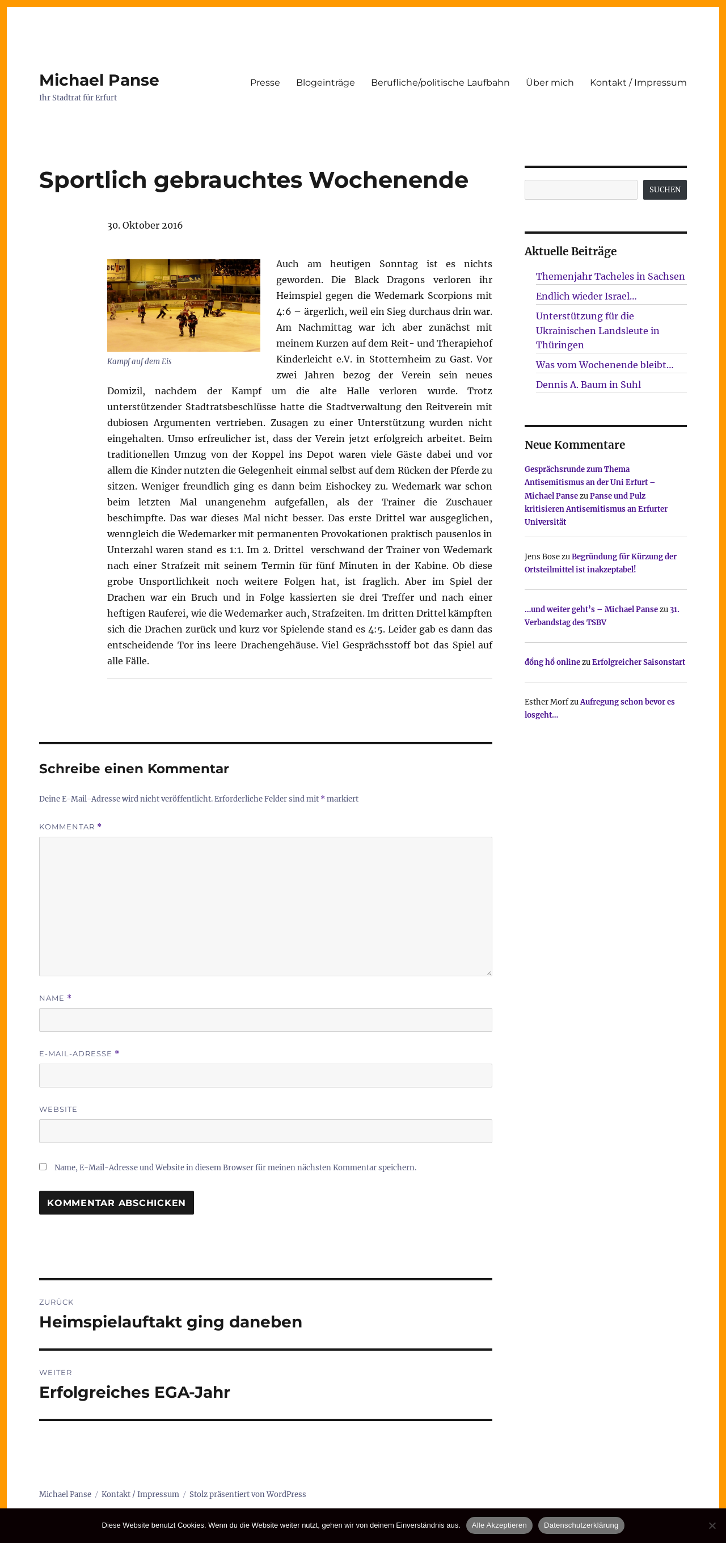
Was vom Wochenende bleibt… (605, 364)
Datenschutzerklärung (581, 1525)
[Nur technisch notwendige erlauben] (711, 1525)
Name (55, 998)
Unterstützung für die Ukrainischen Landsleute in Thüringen (598, 330)
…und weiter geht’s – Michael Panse (591, 609)
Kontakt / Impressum (638, 82)
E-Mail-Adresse (79, 1054)
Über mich (550, 82)
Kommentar (70, 827)
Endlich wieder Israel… (586, 296)
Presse (265, 82)
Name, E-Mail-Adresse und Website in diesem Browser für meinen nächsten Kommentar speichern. (235, 1168)
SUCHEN (665, 190)
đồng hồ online (552, 662)
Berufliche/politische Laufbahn (440, 82)
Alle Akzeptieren (499, 1525)
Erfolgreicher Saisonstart (638, 662)
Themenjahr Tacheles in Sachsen (610, 276)
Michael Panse (99, 80)
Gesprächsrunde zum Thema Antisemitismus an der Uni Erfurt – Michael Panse (590, 483)
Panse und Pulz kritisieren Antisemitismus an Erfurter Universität (596, 509)
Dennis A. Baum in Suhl (588, 384)
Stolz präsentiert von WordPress (247, 1494)
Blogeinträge (325, 82)
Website (58, 1109)
